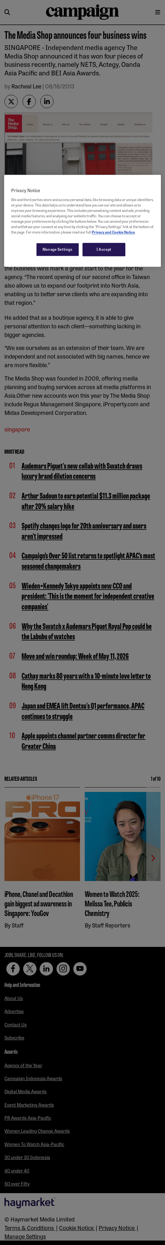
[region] (82, 221)
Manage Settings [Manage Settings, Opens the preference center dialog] (58, 249)
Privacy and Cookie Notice (113, 231)
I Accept (103, 249)
